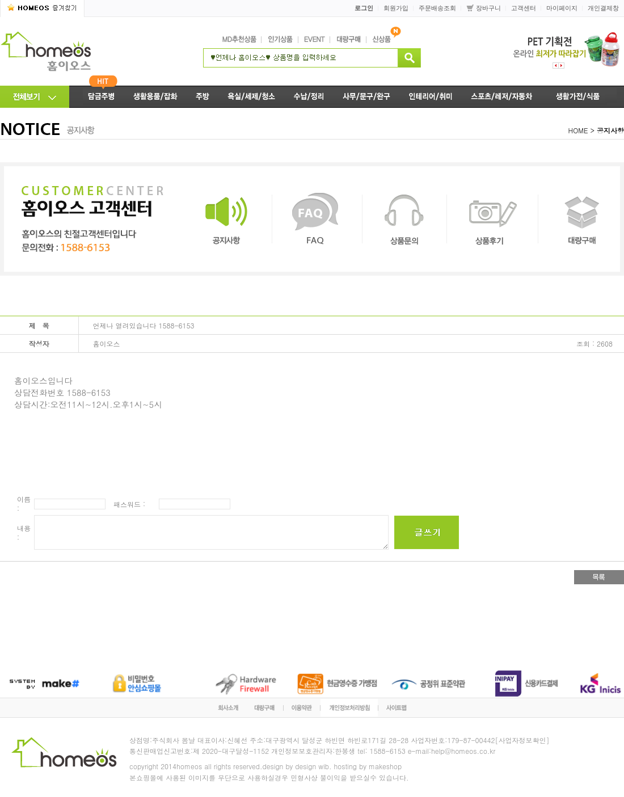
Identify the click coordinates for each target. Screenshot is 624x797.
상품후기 (492, 219)
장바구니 (488, 8)
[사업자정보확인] (522, 740)
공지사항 (226, 219)
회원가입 (395, 8)
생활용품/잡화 (155, 97)
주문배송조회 (437, 8)
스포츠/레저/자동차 (502, 97)
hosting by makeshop (368, 766)
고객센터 (523, 8)
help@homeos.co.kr (463, 751)
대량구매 (579, 219)
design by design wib (296, 766)
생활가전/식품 (583, 97)
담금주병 (97, 97)
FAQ (317, 219)
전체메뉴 (34, 97)
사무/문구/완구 (367, 97)
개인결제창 (603, 8)
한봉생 (345, 751)
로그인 (364, 8)
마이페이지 (561, 8)
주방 (202, 97)
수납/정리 (309, 97)
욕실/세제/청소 (251, 97)
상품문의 (404, 219)
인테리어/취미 (431, 97)
